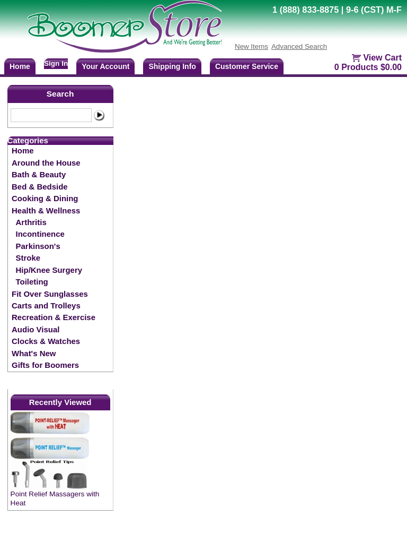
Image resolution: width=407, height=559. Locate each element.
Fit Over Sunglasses (50, 293)
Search (60, 93)
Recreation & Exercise (53, 317)
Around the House (46, 162)
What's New (34, 353)
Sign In (56, 63)
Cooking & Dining (45, 198)
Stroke (28, 257)
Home (23, 150)
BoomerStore (125, 26)
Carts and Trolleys (46, 305)
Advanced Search (299, 46)
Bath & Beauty (39, 174)
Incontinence (40, 233)
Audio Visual (35, 329)
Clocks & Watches (46, 341)
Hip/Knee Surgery (49, 269)
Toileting (32, 281)
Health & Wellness (46, 210)
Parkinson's (38, 246)
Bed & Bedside (40, 186)
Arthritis (31, 222)
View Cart (382, 57)
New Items (251, 46)
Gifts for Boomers (45, 364)
